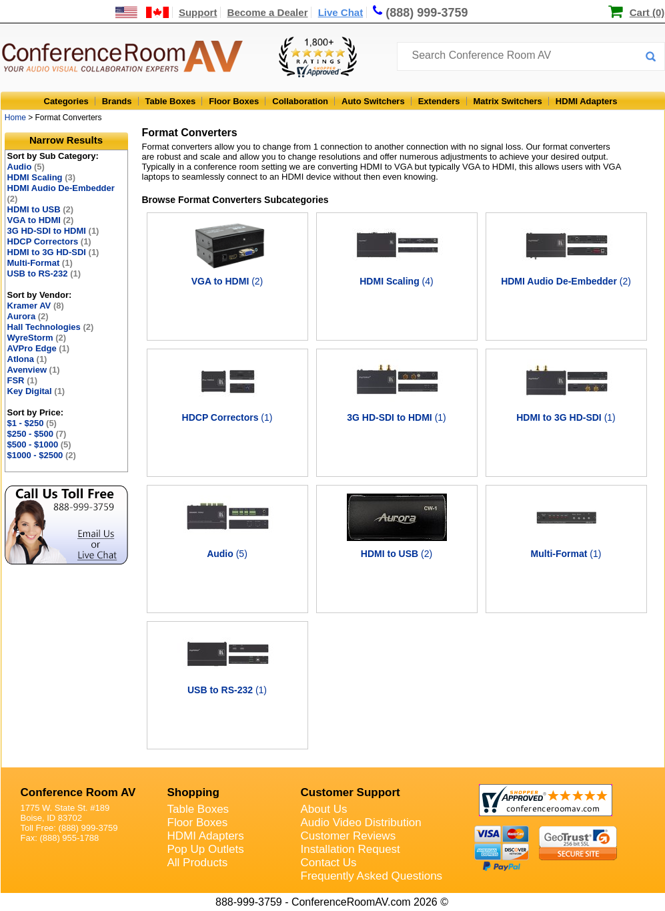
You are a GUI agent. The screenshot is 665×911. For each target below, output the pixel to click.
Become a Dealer (267, 12)
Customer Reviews (348, 836)
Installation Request (350, 849)
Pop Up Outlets (205, 849)
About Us (324, 809)
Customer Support (350, 792)
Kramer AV (35, 306)
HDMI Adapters (587, 101)
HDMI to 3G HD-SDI (53, 252)
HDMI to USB (40, 209)
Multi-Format (40, 263)
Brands (117, 101)
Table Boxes (170, 101)
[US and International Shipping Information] (142, 12)
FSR (22, 380)
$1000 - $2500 (41, 455)
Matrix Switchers (508, 101)
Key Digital (36, 391)
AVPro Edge (38, 348)
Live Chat (341, 12)
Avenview (33, 370)
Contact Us (329, 862)
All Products (197, 862)
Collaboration (300, 101)
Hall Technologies (50, 327)
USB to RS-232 (44, 273)
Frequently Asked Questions (372, 876)
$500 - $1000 (39, 444)
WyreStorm (37, 338)
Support (198, 12)
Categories (66, 101)
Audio (26, 167)
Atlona (27, 359)
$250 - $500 (37, 434)
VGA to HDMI (40, 220)
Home (15, 117)
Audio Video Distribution (361, 822)
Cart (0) (647, 12)
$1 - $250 (32, 423)
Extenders (439, 101)
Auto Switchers (373, 101)
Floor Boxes (234, 101)
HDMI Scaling (41, 177)
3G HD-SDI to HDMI (53, 231)
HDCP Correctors (49, 241)
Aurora (28, 316)
